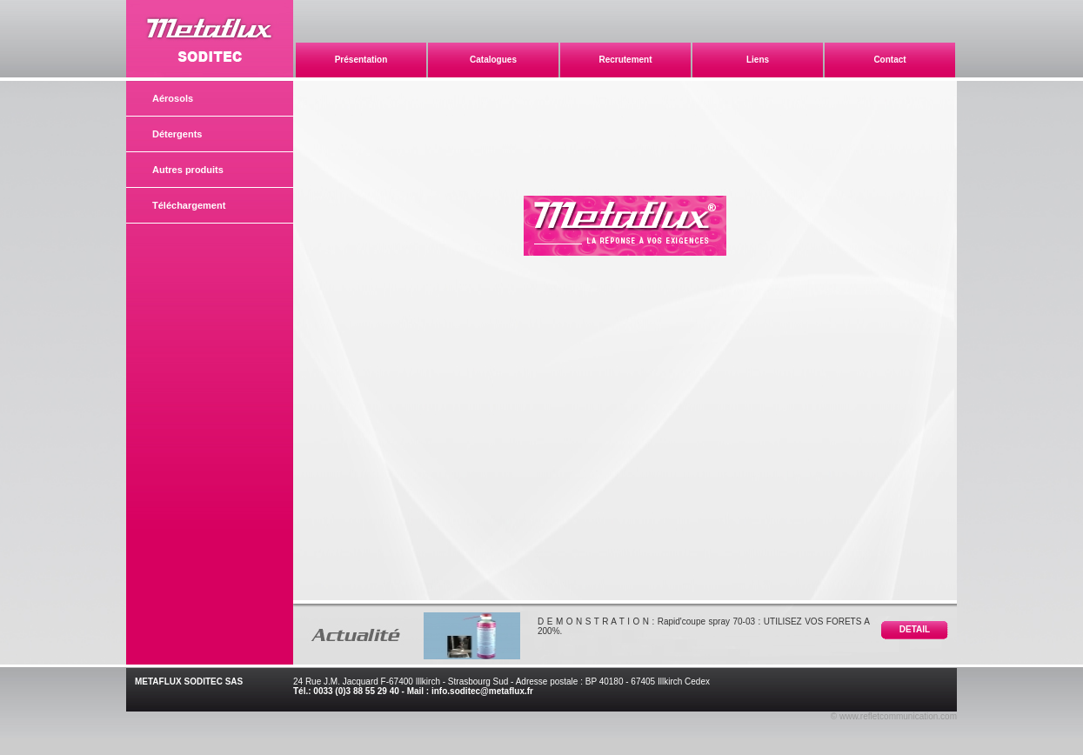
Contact (889, 59)
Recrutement (625, 59)
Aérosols (172, 98)
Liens (757, 59)
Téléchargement (188, 205)
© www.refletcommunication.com (894, 716)
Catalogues (493, 59)
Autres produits (188, 169)
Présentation (361, 59)
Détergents (177, 134)
